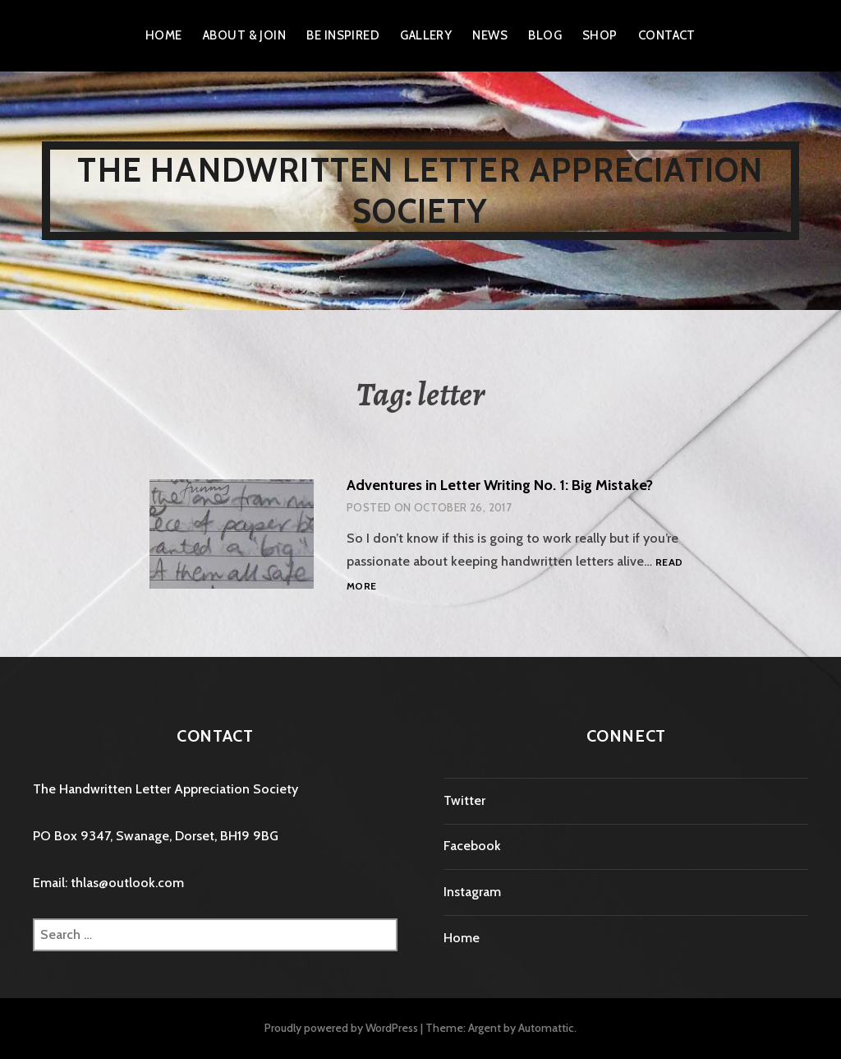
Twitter (464, 800)
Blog (545, 35)
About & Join (244, 35)
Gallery (426, 35)
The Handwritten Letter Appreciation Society (420, 190)
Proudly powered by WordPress (341, 1027)
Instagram (472, 891)
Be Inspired (342, 35)
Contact (667, 35)
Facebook (472, 845)
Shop (600, 35)
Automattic (546, 1027)
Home (163, 35)
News (490, 35)
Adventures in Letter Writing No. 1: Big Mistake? (500, 485)
